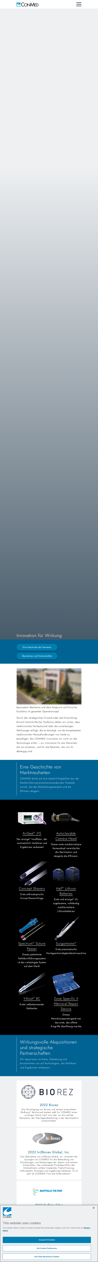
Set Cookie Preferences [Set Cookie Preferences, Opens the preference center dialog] (47, 1248)
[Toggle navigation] (79, 4)
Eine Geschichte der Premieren (37, 647)
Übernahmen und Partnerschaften (37, 656)
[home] (27, 4)
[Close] (94, 1208)
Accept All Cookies (47, 1240)
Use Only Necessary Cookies (46, 1257)
